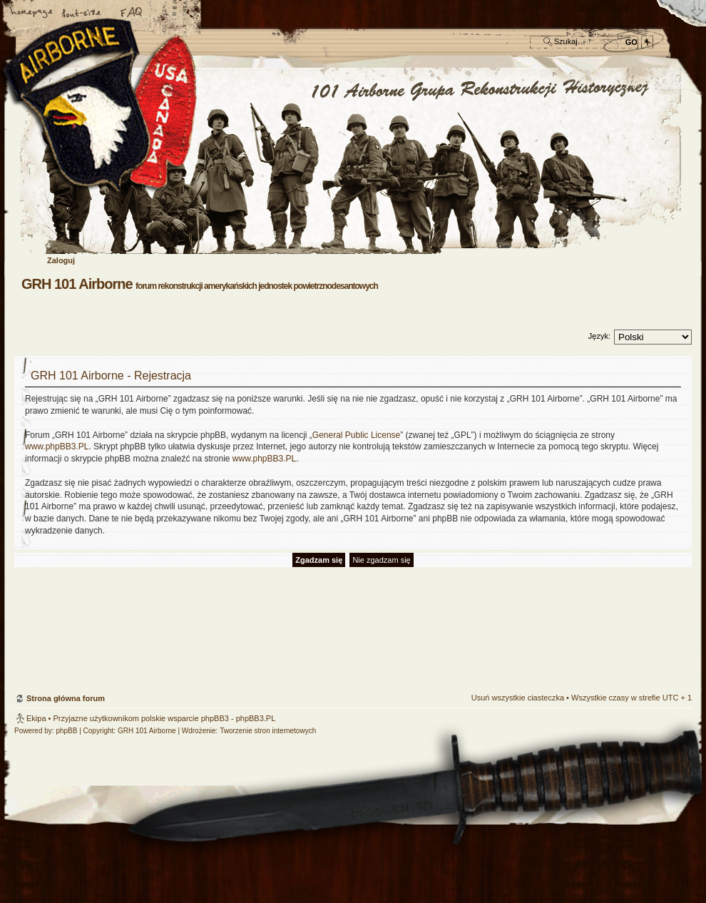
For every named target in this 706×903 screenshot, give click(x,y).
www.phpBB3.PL (56, 447)
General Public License (356, 435)
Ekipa (36, 718)
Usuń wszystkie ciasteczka (517, 697)
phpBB (66, 731)
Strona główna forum (351, 161)
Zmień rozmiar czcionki (82, 13)
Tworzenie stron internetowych (268, 731)
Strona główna (32, 13)
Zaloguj (61, 260)
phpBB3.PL (256, 718)
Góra (674, 610)
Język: (599, 336)
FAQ (132, 13)
